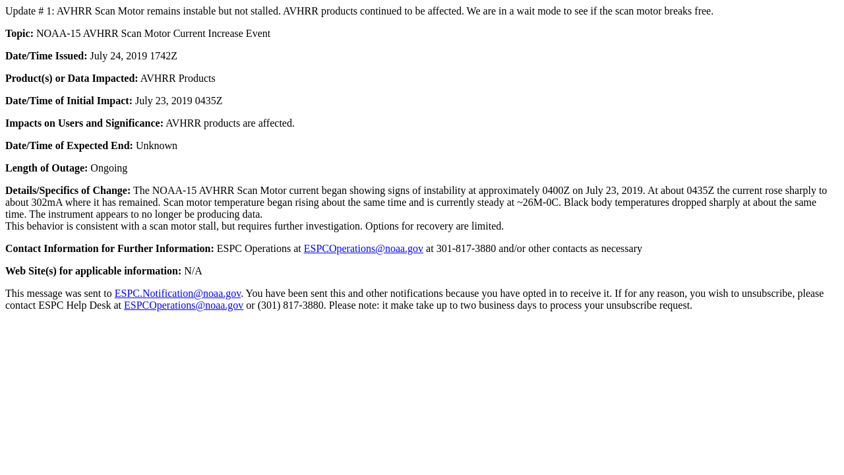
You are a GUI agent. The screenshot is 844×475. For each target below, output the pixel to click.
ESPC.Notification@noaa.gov (178, 293)
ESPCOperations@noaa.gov (363, 248)
